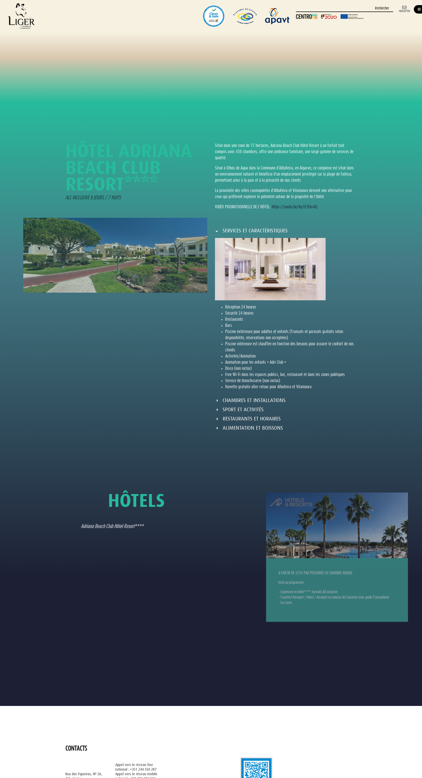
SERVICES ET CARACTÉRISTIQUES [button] (255, 231)
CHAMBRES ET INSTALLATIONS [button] (254, 400)
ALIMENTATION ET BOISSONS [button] (253, 428)
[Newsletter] (404, 9)
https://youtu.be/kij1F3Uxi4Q (294, 207)
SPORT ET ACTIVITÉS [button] (243, 410)
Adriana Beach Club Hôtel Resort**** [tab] (81, 526)
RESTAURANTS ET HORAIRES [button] (252, 419)
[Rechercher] (344, 8)
